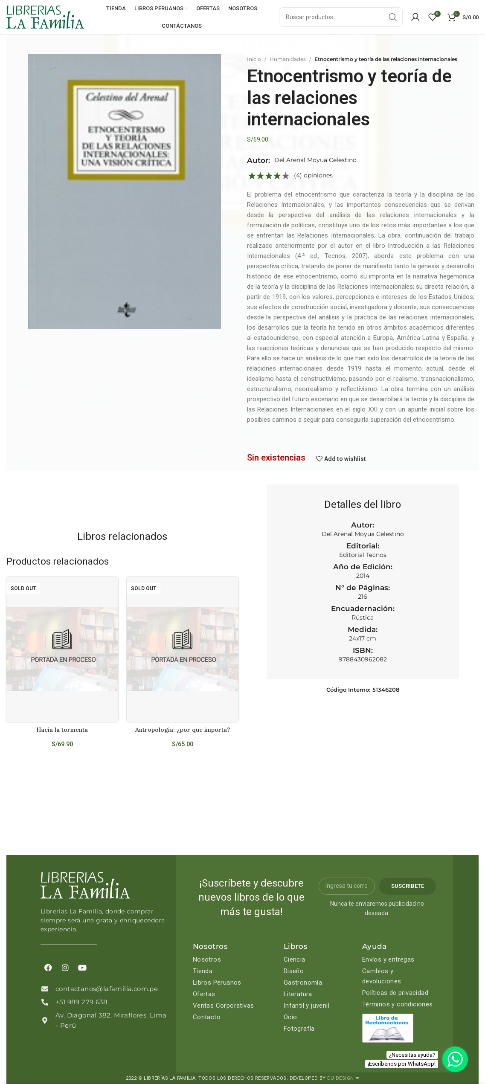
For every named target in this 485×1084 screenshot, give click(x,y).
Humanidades (288, 59)
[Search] (341, 17)
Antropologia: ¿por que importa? (182, 729)
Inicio (254, 59)
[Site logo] (45, 16)
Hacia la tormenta (62, 729)
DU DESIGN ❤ (343, 1078)
